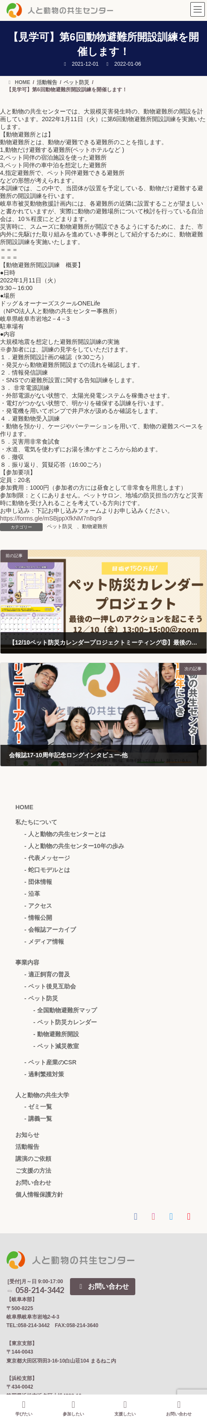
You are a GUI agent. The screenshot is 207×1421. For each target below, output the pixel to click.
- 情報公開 (38, 917)
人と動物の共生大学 (42, 1095)
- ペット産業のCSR (50, 1062)
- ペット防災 (41, 998)
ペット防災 (60, 526)
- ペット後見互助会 (50, 986)
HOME (24, 807)
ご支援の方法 (33, 1170)
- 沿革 (32, 893)
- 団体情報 (38, 881)
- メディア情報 (44, 941)
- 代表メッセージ (47, 857)
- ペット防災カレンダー (65, 1022)
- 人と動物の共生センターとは (65, 834)
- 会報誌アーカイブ (50, 929)
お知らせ (27, 1134)
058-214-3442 (35, 1290)
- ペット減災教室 (56, 1046)
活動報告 (27, 1146)
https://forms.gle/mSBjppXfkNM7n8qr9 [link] (51, 518)
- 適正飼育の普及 (47, 974)
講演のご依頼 (33, 1158)
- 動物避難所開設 (56, 1034)
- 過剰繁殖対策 (44, 1074)
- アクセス (38, 905)
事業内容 (27, 962)
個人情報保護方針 (39, 1194)
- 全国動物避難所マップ (65, 1010)
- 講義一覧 (38, 1118)
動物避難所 (95, 526)
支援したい (125, 1408)
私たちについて (36, 822)
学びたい (23, 1408)
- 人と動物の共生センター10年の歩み (74, 846)
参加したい (73, 1408)
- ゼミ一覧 (38, 1106)
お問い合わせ (33, 1182)
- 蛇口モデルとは (47, 869)
